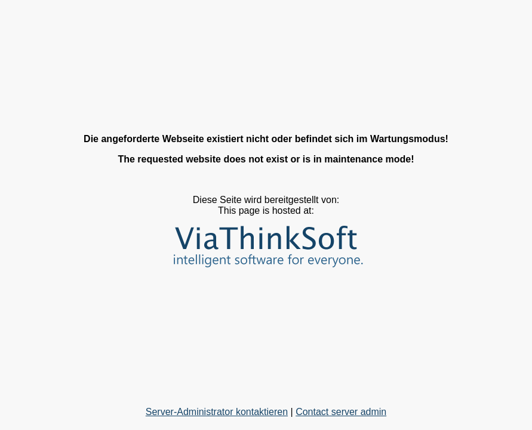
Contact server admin (341, 412)
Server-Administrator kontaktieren (217, 412)
